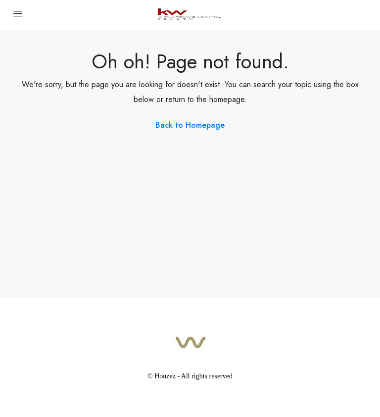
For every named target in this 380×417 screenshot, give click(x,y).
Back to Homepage (190, 125)
